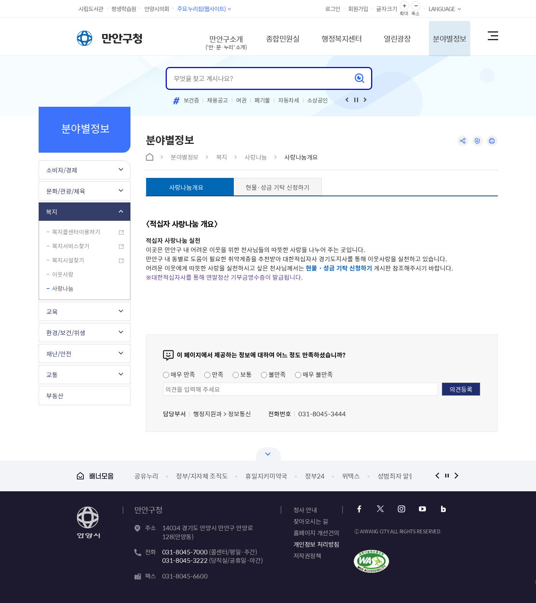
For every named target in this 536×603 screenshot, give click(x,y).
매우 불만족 (314, 374)
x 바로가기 (380, 509)
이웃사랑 (62, 274)
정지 (447, 476)
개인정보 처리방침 (316, 544)
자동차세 (288, 100)
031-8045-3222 (185, 560)
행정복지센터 (334, 36)
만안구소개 (216, 40)
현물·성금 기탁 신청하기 (278, 187)
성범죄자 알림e (398, 476)
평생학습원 (123, 9)
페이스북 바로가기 (360, 509)
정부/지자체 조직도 (202, 476)
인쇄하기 (492, 141)
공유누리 (146, 476)
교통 (52, 374)
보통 (242, 374)
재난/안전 (59, 353)
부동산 (55, 395)
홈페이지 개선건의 (316, 532)
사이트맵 (492, 36)
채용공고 (217, 100)
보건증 (191, 100)
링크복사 (477, 141)
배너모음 (95, 475)
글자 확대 (404, 6)
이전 (437, 476)
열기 (268, 454)
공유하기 (462, 141)
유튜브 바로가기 (421, 509)
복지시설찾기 (68, 260)
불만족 (273, 374)
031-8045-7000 (185, 551)
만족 (213, 374)
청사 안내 (305, 509)
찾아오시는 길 (310, 521)
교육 (52, 311)
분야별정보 (445, 36)
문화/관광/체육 (65, 191)
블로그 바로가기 (442, 509)
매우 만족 (179, 374)
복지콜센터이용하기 (76, 232)
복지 (51, 211)
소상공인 (317, 100)
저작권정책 (307, 555)
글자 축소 (416, 6)
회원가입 (358, 9)
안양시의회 (156, 9)
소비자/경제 (61, 169)
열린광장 (391, 36)
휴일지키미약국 (266, 476)
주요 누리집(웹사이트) (201, 9)
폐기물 (262, 100)
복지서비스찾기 (71, 246)
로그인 (332, 9)
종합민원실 (274, 36)
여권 (241, 100)
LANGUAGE (441, 9)
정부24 (314, 476)
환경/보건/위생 (65, 332)
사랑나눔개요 (301, 156)
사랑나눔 (62, 288)
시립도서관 (90, 9)
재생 (356, 100)
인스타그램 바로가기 (401, 509)
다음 (456, 476)
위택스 (351, 476)
